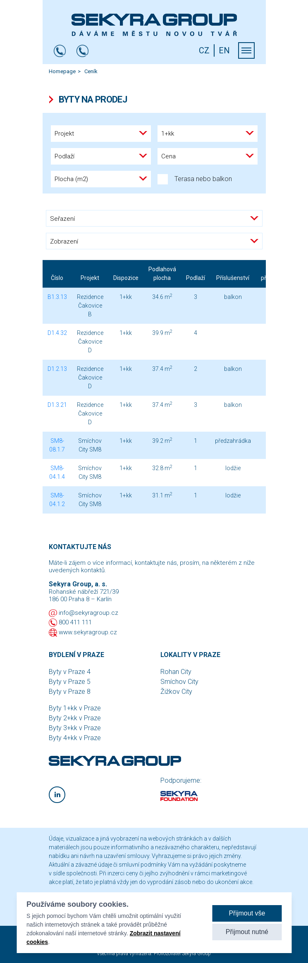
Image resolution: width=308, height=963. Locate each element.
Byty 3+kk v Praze (75, 728)
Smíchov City (179, 682)
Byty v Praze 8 (70, 691)
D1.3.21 (57, 404)
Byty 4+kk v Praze (75, 738)
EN (224, 50)
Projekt (90, 278)
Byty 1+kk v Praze (75, 708)
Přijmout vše (247, 913)
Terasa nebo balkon (195, 179)
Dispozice (125, 278)
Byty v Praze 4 (70, 672)
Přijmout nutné (247, 932)
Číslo (57, 278)
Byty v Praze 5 (70, 682)
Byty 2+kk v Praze (75, 718)
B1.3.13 (57, 297)
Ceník (91, 71)
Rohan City (175, 672)
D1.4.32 (57, 333)
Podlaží (195, 278)
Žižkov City (176, 691)
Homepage (62, 71)
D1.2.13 (57, 369)
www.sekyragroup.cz (88, 632)
